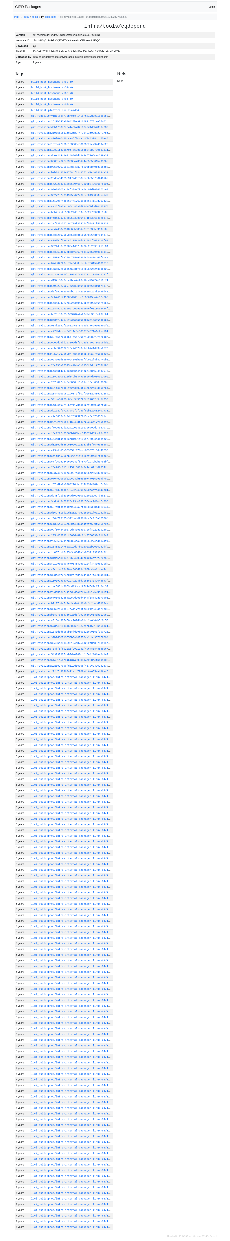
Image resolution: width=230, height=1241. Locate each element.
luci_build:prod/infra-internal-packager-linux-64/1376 (72, 1000)
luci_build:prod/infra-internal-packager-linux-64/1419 (72, 756)
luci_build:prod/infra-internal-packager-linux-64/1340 (72, 1198)
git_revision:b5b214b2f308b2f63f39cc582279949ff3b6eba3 (72, 212)
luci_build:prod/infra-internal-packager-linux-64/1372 (72, 1023)
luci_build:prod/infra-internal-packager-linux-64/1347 (72, 1159)
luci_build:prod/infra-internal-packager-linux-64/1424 (72, 728)
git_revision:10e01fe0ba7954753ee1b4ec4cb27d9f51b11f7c (72, 150)
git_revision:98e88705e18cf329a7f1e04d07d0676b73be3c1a (72, 189)
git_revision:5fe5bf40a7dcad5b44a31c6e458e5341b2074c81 (72, 371)
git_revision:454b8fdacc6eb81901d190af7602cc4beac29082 (72, 439)
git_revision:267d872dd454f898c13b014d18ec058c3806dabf (72, 382)
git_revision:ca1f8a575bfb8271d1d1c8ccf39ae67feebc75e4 (72, 456)
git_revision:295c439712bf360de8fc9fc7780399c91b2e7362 (72, 535)
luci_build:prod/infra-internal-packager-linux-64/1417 (72, 768)
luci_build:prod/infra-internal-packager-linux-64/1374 (72, 1011)
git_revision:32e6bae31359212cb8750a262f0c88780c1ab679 (72, 643)
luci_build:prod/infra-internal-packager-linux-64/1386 (72, 943)
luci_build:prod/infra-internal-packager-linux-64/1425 (72, 722)
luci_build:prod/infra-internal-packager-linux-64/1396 (72, 887)
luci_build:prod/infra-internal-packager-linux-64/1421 (72, 745)
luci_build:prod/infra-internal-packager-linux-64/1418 (72, 762)
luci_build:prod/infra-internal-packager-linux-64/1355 (72, 1113)
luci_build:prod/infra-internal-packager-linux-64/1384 (72, 955)
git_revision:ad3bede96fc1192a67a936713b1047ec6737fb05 (72, 274)
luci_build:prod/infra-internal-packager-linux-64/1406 (72, 830)
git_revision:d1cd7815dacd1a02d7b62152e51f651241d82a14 (72, 512)
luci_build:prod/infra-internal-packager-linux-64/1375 (72, 1006)
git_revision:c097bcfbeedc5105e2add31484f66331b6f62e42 (72, 240)
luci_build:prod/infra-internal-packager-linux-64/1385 (72, 949)
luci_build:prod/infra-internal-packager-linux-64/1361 (72, 1079)
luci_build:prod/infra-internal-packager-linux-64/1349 (72, 1147)
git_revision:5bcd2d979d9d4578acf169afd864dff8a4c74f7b (72, 235)
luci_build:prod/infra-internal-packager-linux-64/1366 (72, 1051)
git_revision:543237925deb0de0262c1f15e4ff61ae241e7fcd (72, 654)
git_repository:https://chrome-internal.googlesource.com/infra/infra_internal (89, 116)
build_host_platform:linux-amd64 (55, 110)
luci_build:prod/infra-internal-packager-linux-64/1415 (72, 779)
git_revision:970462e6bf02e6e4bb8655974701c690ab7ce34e (72, 478)
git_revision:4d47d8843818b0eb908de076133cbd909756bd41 (72, 229)
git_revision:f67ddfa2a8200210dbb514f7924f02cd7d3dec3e (72, 484)
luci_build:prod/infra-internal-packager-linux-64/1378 (72, 989)
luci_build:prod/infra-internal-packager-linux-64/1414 (72, 785)
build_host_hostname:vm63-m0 (52, 104)
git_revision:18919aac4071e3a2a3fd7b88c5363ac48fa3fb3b (72, 580)
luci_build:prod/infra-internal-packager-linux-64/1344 (72, 1176)
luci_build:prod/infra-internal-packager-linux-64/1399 (72, 870)
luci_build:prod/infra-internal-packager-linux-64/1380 (72, 977)
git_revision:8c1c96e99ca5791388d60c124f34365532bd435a (72, 563)
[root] (17, 16)
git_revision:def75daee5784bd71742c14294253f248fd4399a (72, 291)
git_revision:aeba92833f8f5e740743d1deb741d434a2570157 (72, 348)
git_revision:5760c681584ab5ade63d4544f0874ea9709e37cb (72, 597)
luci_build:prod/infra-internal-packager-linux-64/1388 (72, 932)
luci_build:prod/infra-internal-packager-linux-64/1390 (72, 921)
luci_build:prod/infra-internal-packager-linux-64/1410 (72, 807)
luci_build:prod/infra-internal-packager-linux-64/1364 (72, 1062)
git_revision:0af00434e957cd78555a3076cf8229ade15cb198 (72, 529)
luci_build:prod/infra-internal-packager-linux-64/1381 (72, 972)
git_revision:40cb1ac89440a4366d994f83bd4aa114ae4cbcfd (72, 569)
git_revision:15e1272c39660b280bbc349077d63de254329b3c (72, 433)
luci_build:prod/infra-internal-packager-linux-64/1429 (72, 700)
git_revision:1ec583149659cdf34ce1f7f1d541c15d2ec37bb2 (72, 586)
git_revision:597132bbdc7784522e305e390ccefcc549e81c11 (72, 490)
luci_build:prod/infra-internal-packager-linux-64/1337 (72, 1215)
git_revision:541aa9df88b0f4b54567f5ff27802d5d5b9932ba (72, 399)
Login (212, 6)
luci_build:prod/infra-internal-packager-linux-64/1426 (72, 717)
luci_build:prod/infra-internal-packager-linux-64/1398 (72, 875)
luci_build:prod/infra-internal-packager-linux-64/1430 (72, 694)
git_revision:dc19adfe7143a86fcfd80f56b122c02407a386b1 (72, 410)
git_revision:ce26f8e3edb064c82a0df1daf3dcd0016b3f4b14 (72, 206)
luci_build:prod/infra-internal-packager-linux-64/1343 (72, 1181)
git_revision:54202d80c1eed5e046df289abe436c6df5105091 (72, 184)
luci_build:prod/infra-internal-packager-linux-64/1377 (72, 994)
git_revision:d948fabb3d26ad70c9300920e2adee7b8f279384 (72, 495)
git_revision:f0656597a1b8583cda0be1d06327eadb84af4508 (72, 541)
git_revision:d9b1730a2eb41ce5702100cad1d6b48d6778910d (72, 127)
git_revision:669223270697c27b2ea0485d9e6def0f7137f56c (72, 286)
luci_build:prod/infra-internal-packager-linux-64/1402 (72, 853)
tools (35, 16)
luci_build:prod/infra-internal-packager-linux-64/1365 (72, 1057)
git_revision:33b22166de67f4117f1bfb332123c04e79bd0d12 (72, 609)
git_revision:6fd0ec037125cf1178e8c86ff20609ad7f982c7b (72, 405)
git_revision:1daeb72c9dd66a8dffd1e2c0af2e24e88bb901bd (72, 269)
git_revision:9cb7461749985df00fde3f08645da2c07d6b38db (72, 297)
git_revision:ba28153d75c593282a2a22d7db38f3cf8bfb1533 (72, 314)
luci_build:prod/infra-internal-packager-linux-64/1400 (72, 864)
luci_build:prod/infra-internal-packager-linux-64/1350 (72, 1142)
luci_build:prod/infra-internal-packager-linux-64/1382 (72, 966)
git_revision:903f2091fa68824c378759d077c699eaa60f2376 (72, 325)
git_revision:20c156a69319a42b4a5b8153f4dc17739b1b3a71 (72, 365)
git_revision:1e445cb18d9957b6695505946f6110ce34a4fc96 (72, 308)
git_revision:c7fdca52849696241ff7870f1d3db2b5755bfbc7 (72, 461)
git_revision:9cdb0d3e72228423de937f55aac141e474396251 (72, 501)
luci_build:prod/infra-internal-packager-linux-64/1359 (72, 1091)
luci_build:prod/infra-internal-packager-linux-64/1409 (72, 813)
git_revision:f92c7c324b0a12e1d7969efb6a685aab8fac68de (72, 671)
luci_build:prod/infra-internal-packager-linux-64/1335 (72, 1227)
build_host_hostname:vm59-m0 (52, 87)
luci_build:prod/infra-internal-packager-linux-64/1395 (72, 892)
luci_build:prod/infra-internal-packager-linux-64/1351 (72, 1136)
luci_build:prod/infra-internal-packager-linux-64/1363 (72, 1068)
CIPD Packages (28, 7)
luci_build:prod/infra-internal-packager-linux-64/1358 (72, 1096)
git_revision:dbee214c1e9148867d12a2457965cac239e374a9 (72, 155)
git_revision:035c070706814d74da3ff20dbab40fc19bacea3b (72, 167)
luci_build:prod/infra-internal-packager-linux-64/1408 (72, 819)
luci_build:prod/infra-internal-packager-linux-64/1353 (72, 1125)
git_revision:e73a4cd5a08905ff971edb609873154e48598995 (72, 450)
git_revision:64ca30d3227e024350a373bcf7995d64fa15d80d (72, 303)
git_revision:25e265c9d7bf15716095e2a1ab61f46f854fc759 (72, 467)
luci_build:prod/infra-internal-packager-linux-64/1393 (72, 904)
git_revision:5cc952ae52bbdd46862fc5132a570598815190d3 (72, 252)
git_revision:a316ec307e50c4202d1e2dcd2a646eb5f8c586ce (72, 620)
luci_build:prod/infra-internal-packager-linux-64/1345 (72, 1170)
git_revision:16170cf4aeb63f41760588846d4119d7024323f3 (72, 201)
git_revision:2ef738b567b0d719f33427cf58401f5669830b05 (72, 223)
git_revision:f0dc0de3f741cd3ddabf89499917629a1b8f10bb (72, 592)
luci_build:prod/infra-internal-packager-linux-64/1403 (72, 847)
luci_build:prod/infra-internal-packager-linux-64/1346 (72, 1164)
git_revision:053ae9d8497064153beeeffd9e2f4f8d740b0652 (72, 359)
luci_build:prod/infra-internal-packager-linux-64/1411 (72, 802)
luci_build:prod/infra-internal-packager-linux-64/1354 (72, 1119)
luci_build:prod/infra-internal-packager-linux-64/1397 (72, 881)
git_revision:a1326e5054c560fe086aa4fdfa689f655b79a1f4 (72, 524)
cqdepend (48, 16)
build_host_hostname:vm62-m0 (52, 82)
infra (26, 16)
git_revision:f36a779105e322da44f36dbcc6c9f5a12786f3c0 (72, 518)
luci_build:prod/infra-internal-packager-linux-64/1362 (72, 1074)
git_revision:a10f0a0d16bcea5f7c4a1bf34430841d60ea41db (72, 138)
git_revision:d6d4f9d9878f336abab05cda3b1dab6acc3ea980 (72, 320)
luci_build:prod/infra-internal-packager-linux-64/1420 (72, 751)
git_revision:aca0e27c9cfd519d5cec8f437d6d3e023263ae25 (72, 665)
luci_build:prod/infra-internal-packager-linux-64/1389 (72, 926)
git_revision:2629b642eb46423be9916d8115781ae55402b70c (72, 121)
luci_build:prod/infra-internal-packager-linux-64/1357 (72, 1102)
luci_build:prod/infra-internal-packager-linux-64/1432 (72, 683)
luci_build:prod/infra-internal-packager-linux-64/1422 (72, 739)
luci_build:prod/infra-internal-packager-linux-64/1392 (72, 909)
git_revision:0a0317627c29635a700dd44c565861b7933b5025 (72, 161)
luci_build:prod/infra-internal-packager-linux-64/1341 (72, 1193)
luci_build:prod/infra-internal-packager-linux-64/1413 (72, 790)
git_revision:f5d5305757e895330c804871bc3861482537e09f (72, 218)
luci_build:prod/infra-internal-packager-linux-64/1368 (72, 1040)
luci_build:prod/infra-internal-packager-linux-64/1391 (72, 915)
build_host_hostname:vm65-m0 (52, 99)
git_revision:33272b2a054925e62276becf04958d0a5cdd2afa (72, 195)
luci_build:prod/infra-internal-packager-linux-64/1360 (72, 1085)
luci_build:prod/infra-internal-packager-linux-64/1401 (72, 858)
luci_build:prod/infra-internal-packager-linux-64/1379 (72, 983)
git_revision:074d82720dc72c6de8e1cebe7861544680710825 (72, 263)
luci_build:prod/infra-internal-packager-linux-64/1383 (72, 960)
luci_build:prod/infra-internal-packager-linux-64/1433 (72, 677)
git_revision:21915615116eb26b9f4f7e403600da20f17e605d (72, 133)
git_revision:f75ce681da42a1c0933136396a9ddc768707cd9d (72, 427)
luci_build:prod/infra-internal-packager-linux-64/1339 (72, 1204)
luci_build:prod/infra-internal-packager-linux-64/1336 (72, 1221)
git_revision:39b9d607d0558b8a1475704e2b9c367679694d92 (72, 637)
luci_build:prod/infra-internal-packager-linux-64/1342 (72, 1187)
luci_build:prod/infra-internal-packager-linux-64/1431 (72, 688)
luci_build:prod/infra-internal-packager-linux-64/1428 (72, 705)
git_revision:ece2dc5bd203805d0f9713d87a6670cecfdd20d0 (72, 342)
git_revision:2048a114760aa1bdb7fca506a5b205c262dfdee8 (72, 546)
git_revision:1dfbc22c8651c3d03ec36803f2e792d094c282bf (72, 144)
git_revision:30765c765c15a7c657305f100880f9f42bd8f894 (72, 337)
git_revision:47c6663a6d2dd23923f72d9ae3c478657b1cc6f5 (72, 416)
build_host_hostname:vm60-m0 (52, 93)
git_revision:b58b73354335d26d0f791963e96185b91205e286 (72, 614)
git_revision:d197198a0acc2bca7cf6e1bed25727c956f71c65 (72, 280)
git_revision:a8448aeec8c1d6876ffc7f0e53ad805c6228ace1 (72, 393)
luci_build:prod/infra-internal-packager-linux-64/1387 (72, 938)
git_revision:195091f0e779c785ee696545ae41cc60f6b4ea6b (72, 257)
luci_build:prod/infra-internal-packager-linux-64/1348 (72, 1153)
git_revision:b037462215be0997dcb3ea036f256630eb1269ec (72, 473)
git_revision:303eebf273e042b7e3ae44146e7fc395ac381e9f (72, 575)
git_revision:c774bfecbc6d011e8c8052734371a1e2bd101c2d (72, 331)
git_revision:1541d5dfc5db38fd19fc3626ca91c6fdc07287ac (72, 631)
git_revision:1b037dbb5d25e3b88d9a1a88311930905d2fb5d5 (72, 552)
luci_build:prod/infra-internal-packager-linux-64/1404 (72, 841)
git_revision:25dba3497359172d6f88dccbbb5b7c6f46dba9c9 (72, 178)
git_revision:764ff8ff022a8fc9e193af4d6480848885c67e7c (72, 648)
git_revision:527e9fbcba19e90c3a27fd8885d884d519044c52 (72, 507)
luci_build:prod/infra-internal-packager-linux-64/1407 (72, 824)
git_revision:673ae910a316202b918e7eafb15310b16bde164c (72, 626)
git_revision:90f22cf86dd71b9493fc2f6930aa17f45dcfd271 (72, 422)
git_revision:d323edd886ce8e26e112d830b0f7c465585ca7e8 (72, 444)
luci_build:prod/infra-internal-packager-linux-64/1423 (72, 734)
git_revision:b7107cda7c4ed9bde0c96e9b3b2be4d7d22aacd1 (72, 603)
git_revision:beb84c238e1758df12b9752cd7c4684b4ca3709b (72, 172)
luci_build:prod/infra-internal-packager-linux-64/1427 (72, 711)
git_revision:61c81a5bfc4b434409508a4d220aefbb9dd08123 (72, 660)
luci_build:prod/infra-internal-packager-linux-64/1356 (72, 1108)
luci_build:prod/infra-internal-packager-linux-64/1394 (72, 898)
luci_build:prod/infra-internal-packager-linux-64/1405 (72, 836)
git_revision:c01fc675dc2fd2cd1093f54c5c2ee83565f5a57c (72, 388)
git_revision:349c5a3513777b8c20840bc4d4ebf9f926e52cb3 (72, 558)
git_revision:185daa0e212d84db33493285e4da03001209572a (72, 376)
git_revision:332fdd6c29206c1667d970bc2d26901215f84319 (72, 246)
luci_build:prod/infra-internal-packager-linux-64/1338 (72, 1210)
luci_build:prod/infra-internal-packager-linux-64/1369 (72, 1034)
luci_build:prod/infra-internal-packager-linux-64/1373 (72, 1017)
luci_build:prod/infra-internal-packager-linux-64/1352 (72, 1130)
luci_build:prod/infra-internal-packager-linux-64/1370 (72, 1028)
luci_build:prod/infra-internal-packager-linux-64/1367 (72, 1045)
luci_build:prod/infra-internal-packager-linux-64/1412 (72, 796)
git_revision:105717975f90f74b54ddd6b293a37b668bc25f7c (72, 354)
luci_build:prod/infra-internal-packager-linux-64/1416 (72, 773)
